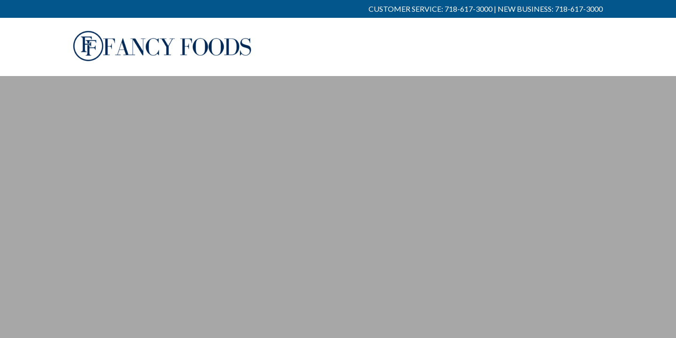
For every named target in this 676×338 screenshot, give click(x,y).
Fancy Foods (162, 52)
